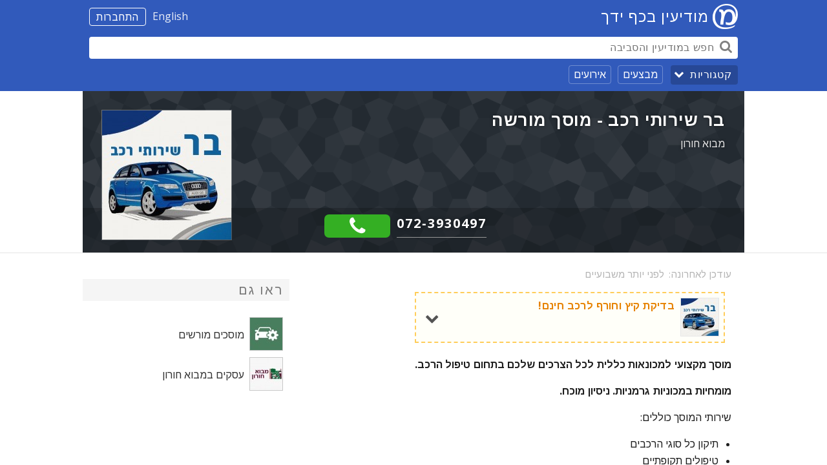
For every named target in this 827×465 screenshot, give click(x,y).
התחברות (117, 16)
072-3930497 (442, 223)
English (170, 16)
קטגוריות (710, 74)
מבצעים (640, 74)
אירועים (590, 74)
